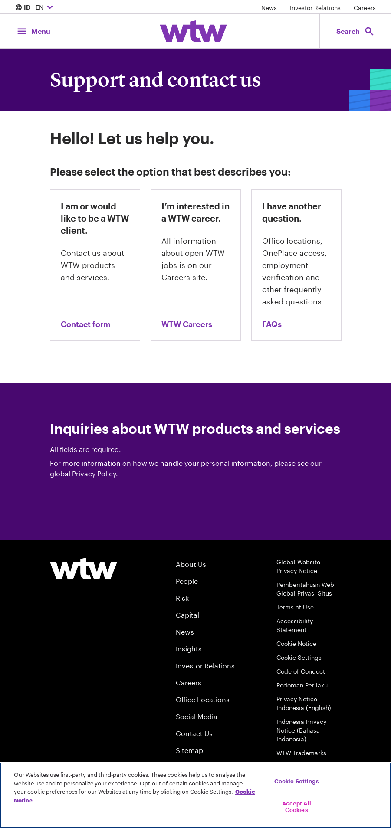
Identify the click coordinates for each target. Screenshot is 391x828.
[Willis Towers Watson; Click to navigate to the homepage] (193, 31)
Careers (365, 7)
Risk (182, 598)
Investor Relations (315, 7)
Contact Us (194, 733)
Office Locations (203, 699)
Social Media (196, 716)
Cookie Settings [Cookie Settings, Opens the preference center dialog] (296, 781)
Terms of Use (295, 607)
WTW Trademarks (301, 752)
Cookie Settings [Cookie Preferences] (299, 657)
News (269, 7)
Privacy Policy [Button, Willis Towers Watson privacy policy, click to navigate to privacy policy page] (94, 473)
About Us (191, 564)
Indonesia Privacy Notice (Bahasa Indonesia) (301, 730)
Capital (187, 615)
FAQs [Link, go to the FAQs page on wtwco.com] (272, 324)
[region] (195, 795)
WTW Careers (186, 324)
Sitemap (189, 750)
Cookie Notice (296, 643)
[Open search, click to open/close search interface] (355, 31)
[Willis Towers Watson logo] (83, 568)
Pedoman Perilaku (302, 685)
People (187, 581)
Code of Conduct (300, 671)
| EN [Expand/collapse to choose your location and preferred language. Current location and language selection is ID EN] (35, 7)
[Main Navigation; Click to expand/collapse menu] (33, 31)
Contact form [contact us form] (86, 324)
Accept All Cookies (296, 807)
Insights (189, 649)
